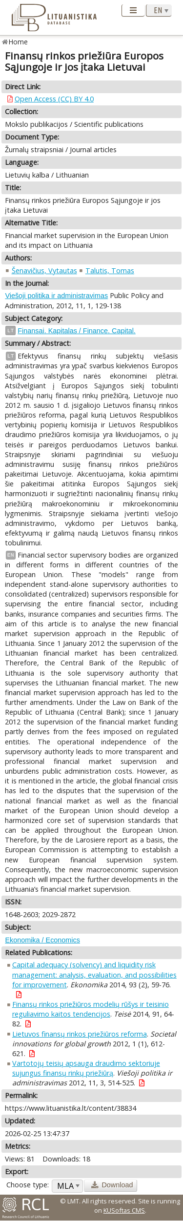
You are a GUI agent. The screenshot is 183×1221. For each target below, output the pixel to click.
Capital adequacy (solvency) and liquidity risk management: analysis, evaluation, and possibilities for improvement (94, 974)
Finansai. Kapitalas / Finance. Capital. (77, 331)
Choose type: (27, 1184)
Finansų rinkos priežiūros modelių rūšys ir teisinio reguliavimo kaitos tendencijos (90, 1009)
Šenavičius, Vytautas (44, 270)
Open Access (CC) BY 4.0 (54, 98)
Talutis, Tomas (109, 270)
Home (18, 41)
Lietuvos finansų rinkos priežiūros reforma (79, 1034)
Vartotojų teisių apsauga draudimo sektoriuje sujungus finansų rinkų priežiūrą (86, 1068)
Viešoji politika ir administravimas (56, 296)
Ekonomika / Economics (42, 940)
